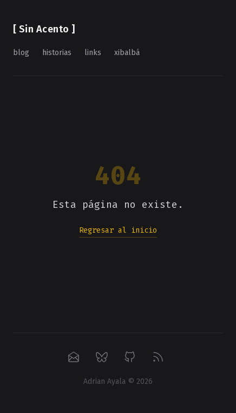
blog (21, 52)
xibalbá (127, 52)
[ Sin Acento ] (44, 29)
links (92, 52)
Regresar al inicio (118, 230)
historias (56, 52)
